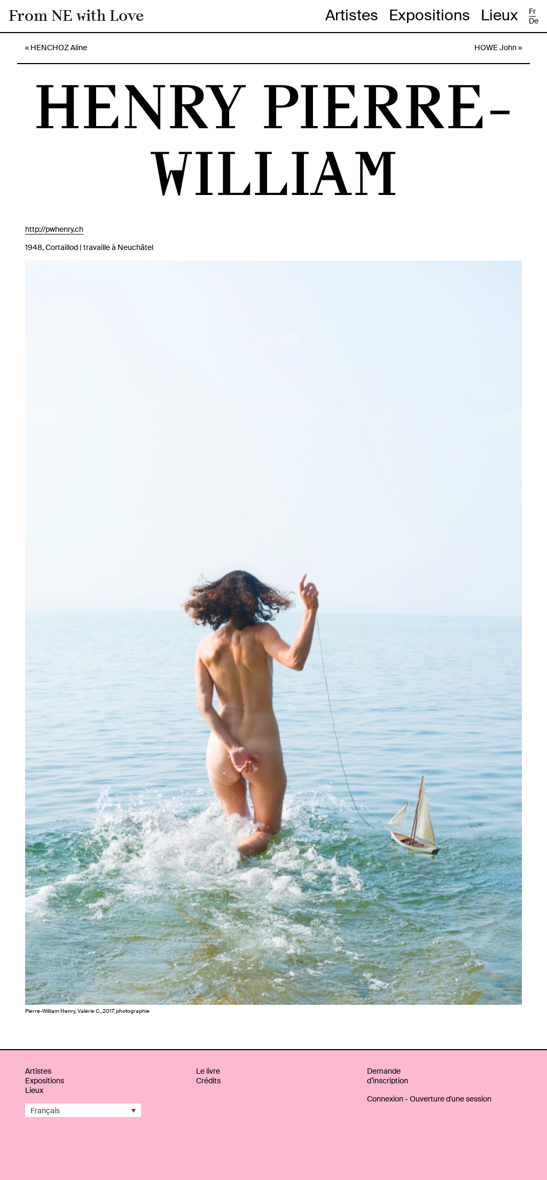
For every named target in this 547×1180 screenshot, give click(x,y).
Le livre (208, 1071)
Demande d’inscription (387, 1075)
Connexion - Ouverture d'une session (429, 1099)
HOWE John (495, 47)
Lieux (499, 15)
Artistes (351, 15)
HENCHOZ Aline (58, 47)
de (533, 21)
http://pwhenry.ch (54, 229)
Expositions (429, 15)
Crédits (208, 1080)
